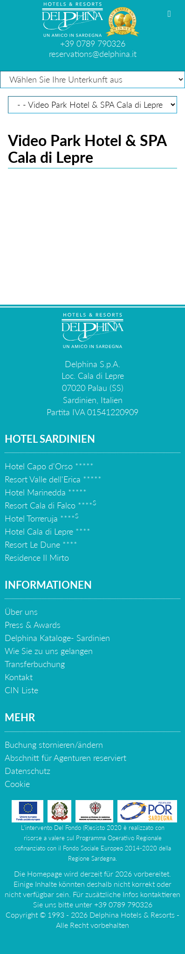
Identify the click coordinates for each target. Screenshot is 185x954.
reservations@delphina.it (93, 54)
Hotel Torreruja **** (41, 518)
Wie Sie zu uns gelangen (49, 651)
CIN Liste (21, 690)
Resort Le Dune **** (41, 544)
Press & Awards (33, 625)
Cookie (17, 784)
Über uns (21, 611)
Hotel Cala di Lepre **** (47, 531)
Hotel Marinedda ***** (46, 492)
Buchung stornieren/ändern (54, 744)
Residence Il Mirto (37, 557)
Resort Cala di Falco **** (50, 505)
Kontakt (19, 677)
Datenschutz (27, 771)
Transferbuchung (35, 664)
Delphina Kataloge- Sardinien (57, 638)
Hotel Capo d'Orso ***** (49, 466)
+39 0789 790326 (92, 43)
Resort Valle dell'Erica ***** (53, 479)
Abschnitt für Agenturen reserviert (65, 757)
